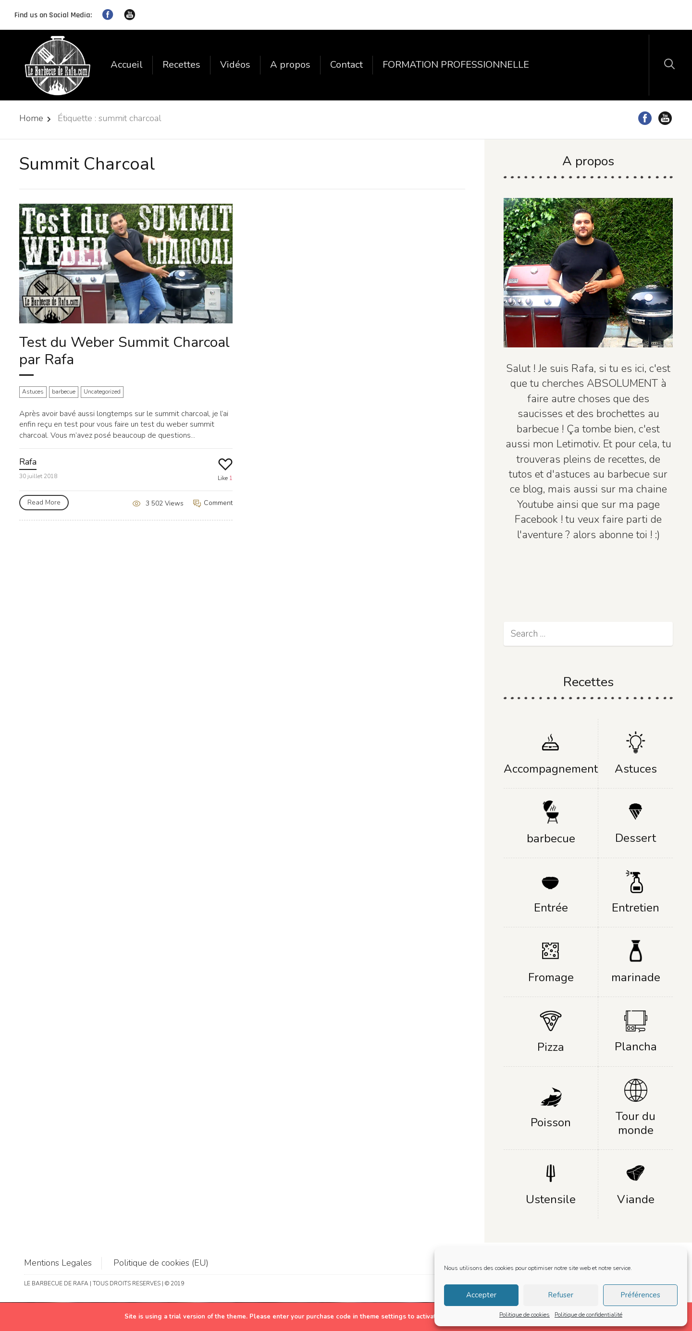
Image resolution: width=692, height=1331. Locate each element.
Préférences (640, 1295)
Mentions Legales (58, 1263)
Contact (346, 64)
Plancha (636, 1046)
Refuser (560, 1295)
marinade (635, 977)
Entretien (635, 907)
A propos (290, 64)
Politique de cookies (524, 1315)
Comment (213, 502)
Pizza (550, 1047)
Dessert (635, 838)
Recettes (181, 64)
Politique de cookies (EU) (161, 1263)
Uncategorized (102, 391)
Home (31, 118)
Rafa (28, 462)
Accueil (127, 64)
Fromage (551, 977)
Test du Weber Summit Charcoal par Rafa (124, 351)
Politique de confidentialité (588, 1315)
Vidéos (235, 64)
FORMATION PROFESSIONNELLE (456, 64)
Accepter (481, 1295)
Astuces (33, 391)
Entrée (551, 907)
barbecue (63, 391)
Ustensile (551, 1199)
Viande (636, 1199)
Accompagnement (551, 768)
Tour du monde (635, 1123)
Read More (44, 502)
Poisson (551, 1122)
